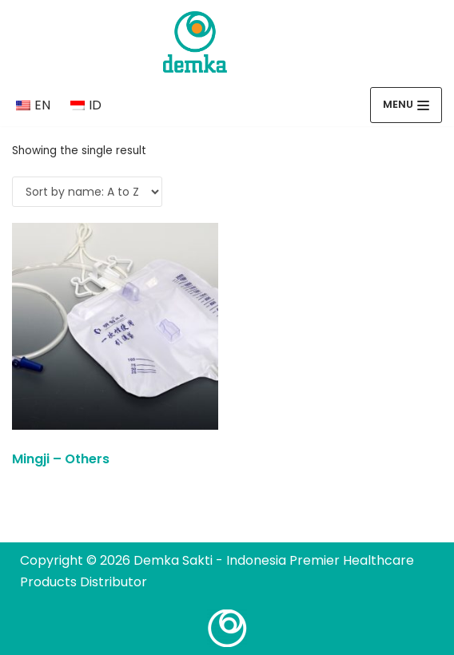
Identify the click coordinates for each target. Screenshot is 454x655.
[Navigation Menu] (406, 105)
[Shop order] (87, 192)
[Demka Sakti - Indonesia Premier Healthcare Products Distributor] (195, 42)
